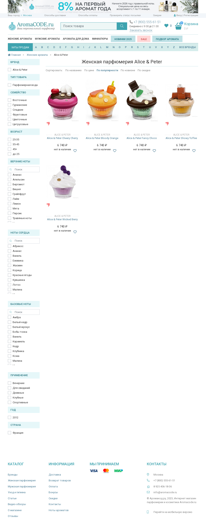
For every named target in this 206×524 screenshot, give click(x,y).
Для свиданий (21, 387)
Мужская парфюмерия (22, 486)
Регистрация (191, 15)
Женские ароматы (20, 38)
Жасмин (18, 265)
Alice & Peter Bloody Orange (102, 138)
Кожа (16, 355)
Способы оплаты (87, 15)
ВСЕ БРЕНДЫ (187, 47)
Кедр (16, 346)
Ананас (17, 174)
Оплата (53, 486)
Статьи (12, 498)
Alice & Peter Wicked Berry (62, 219)
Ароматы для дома (76, 38)
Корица (17, 270)
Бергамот (19, 184)
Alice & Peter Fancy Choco (142, 138)
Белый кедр (20, 322)
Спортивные (20, 402)
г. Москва (26, 15)
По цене (89, 70)
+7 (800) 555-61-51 (147, 22)
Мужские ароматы (47, 38)
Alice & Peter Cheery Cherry (62, 138)
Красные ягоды (22, 275)
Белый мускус (21, 326)
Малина (17, 289)
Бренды (13, 474)
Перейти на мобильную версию (172, 512)
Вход (179, 15)
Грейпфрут (19, 194)
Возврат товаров (60, 480)
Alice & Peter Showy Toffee (181, 138)
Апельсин (19, 179)
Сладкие (18, 109)
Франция (18, 432)
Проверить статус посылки (125, 15)
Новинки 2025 (123, 39)
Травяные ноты (22, 218)
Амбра (17, 317)
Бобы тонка (20, 331)
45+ (15, 149)
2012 (15, 417)
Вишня (17, 189)
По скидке (144, 70)
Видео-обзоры (17, 504)
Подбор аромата (167, 39)
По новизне (128, 70)
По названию (73, 70)
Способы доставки (55, 15)
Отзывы (13, 516)
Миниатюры (100, 38)
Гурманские (20, 104)
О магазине (15, 510)
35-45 (16, 144)
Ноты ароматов (59, 510)
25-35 (16, 139)
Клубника (18, 351)
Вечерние (18, 383)
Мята (16, 208)
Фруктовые (20, 114)
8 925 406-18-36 (162, 486)
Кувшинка (19, 279)
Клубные (18, 397)
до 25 (16, 153)
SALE (144, 39)
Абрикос (18, 246)
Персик (17, 213)
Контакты (55, 504)
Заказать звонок (141, 30)
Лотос (17, 284)
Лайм (16, 198)
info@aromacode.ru (165, 492)
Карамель (19, 341)
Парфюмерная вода (25, 84)
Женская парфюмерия (22, 480)
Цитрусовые (20, 124)
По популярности (107, 70)
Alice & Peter (20, 69)
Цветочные (20, 119)
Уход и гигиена (17, 492)
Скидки (157, 15)
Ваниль (17, 255)
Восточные (20, 100)
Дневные (18, 392)
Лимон (17, 203)
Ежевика (18, 260)
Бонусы (53, 492)
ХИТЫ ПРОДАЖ (20, 47)
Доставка (55, 474)
